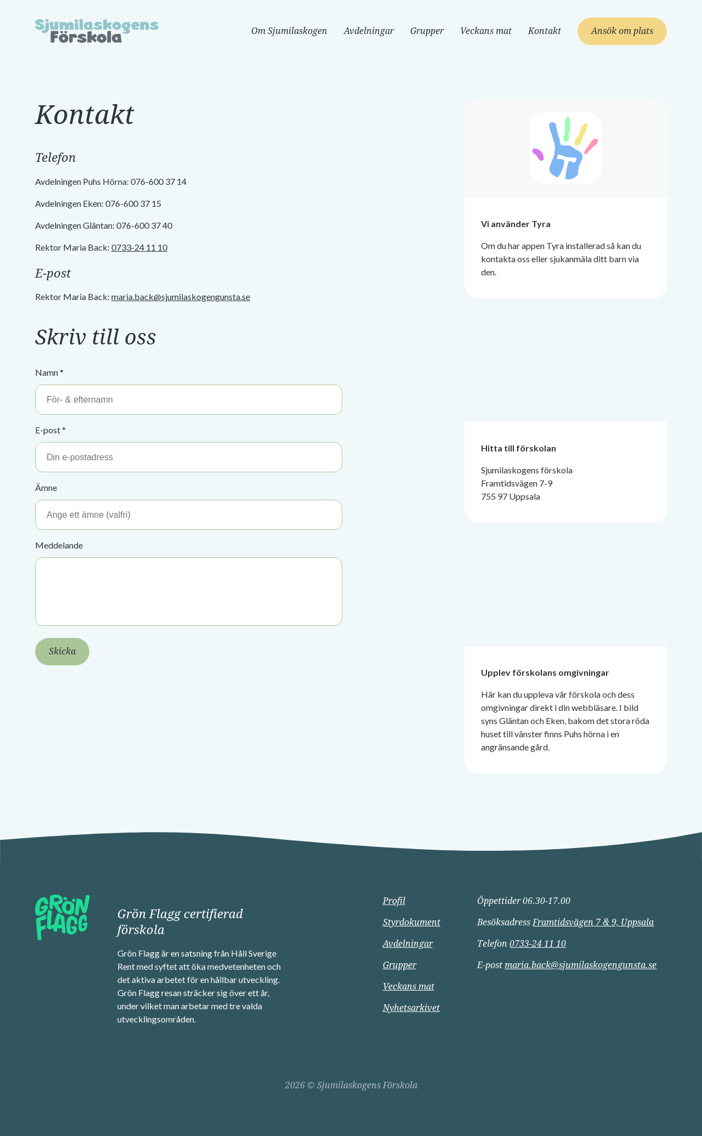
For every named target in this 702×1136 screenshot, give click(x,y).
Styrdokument (411, 922)
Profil (394, 901)
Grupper (427, 31)
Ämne (46, 487)
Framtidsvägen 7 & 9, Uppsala (593, 922)
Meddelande (59, 545)
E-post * (50, 430)
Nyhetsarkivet (411, 1008)
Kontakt (544, 31)
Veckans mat (486, 31)
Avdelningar (369, 31)
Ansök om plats (622, 31)
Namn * (49, 372)
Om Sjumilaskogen (289, 31)
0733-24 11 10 (139, 247)
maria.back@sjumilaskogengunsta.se (180, 296)
